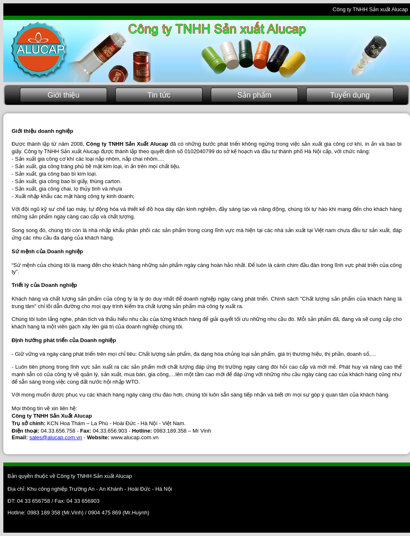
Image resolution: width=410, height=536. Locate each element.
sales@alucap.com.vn (55, 437)
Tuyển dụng (349, 95)
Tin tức (158, 95)
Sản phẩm (254, 95)
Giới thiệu (63, 95)
